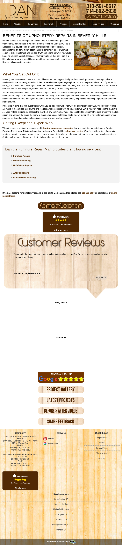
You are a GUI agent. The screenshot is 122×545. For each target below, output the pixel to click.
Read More (101, 274)
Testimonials (48, 24)
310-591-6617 (88, 193)
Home (5, 24)
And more (113, 535)
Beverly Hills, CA (61, 504)
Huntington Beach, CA (61, 525)
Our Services (33, 24)
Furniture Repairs (21, 156)
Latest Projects (98, 24)
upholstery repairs (73, 131)
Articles (102, 443)
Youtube (51, 439)
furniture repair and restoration (58, 128)
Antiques (63, 24)
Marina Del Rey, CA (61, 509)
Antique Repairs (21, 173)
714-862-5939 (23, 465)
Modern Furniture (79, 24)
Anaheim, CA (61, 530)
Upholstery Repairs (22, 165)
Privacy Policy (101, 448)
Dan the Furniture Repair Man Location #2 (20, 455)
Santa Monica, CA (61, 499)
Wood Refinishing (22, 160)
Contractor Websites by (61, 541)
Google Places (101, 438)
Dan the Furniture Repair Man (20, 441)
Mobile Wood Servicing (24, 177)
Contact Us (114, 24)
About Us (17, 24)
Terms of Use (101, 453)
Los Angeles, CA (61, 514)
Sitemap (101, 458)
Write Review (53, 444)
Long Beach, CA (61, 520)
